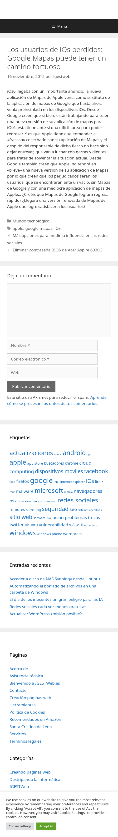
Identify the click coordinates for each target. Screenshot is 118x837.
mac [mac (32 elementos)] (12, 492)
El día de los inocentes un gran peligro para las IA (56, 599)
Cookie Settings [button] (20, 826)
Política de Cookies (27, 712)
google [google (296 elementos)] (41, 480)
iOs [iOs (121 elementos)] (90, 481)
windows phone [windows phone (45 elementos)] (49, 534)
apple (18, 228)
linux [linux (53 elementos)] (99, 481)
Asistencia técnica (26, 675)
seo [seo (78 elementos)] (73, 509)
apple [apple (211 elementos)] (18, 462)
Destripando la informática (35, 779)
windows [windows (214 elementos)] (23, 532)
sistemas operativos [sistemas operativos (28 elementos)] (90, 510)
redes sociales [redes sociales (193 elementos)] (77, 500)
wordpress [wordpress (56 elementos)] (72, 533)
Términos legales (26, 741)
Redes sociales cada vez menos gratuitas (48, 606)
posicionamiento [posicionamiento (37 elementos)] (30, 501)
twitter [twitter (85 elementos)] (17, 524)
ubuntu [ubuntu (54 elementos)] (31, 525)
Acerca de (19, 668)
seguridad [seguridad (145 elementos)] (55, 509)
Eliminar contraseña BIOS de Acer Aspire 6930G (58, 250)
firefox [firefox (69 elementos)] (22, 481)
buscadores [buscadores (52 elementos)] (54, 463)
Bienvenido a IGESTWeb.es (35, 683)
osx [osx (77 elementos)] (13, 501)
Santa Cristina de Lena (31, 726)
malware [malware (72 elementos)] (25, 491)
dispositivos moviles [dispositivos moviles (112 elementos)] (59, 471)
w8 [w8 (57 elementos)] (71, 525)
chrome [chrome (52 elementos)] (71, 463)
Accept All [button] (46, 826)
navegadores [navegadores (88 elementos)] (88, 491)
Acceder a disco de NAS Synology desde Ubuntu (55, 579)
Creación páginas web (30, 697)
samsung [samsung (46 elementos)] (33, 509)
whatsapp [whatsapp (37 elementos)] (91, 525)
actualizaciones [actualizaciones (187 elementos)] (31, 453)
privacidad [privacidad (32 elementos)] (49, 501)
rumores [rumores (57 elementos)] (17, 509)
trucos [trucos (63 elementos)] (94, 517)
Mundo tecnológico (31, 221)
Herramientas (23, 704)
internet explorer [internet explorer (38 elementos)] (72, 482)
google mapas (38, 228)
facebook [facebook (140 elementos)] (96, 471)
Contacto (18, 690)
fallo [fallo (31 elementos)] (12, 482)
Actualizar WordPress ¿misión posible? (46, 613)
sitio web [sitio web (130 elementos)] (21, 517)
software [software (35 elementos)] (39, 518)
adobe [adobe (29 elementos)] (58, 454)
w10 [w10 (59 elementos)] (79, 525)
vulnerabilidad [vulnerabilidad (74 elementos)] (53, 525)
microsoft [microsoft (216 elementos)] (48, 490)
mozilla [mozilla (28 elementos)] (68, 492)
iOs (57, 228)
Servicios (18, 733)
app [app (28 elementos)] (89, 454)
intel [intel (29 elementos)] (56, 482)
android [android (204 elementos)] (74, 452)
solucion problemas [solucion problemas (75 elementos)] (67, 517)
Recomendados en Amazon (35, 719)
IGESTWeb (19, 786)
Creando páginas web (30, 772)
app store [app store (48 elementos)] (35, 463)
